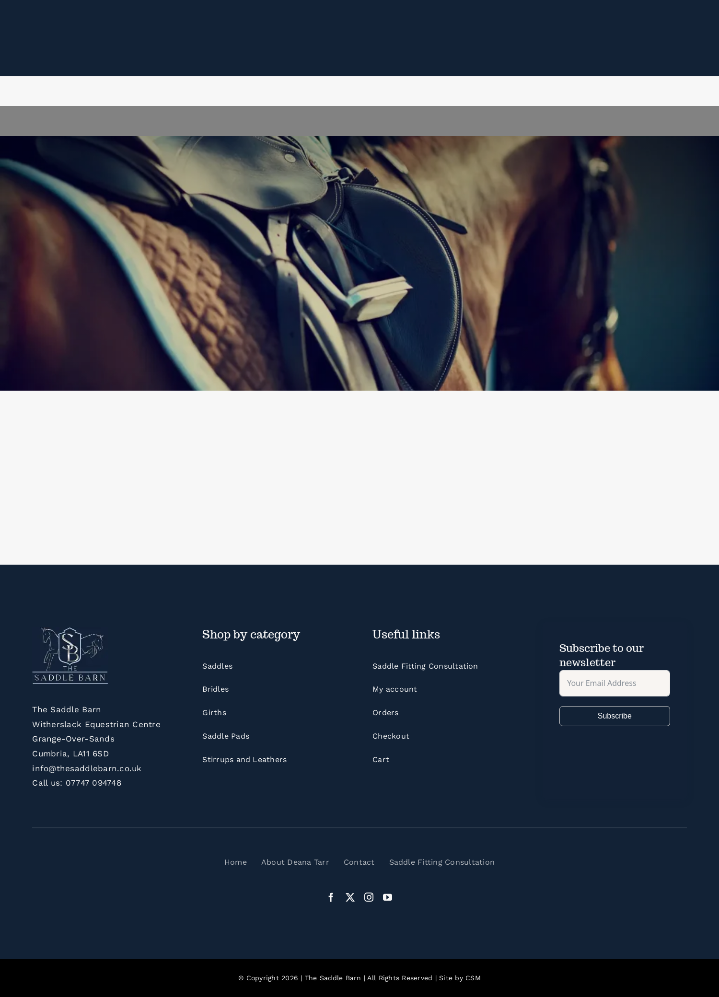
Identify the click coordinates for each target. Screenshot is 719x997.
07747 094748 (93, 783)
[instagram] (368, 897)
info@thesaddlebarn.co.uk (86, 768)
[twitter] (350, 897)
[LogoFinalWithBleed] (70, 631)
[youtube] (387, 897)
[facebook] (331, 897)
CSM (473, 978)
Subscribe (615, 716)
